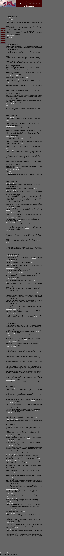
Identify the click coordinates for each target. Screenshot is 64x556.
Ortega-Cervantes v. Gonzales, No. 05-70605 (12, 230)
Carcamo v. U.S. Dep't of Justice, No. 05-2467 (12, 489)
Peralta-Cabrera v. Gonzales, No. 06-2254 (11, 217)
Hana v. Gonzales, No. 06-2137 (10, 50)
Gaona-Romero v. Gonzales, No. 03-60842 (11, 341)
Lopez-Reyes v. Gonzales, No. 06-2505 (11, 474)
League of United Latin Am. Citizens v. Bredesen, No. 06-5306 (14, 272)
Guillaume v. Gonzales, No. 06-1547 (11, 21)
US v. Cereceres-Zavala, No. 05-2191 (11, 309)
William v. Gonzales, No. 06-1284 (10, 207)
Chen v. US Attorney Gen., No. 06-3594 (11, 136)
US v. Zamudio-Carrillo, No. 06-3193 (11, 313)
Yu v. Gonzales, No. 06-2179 (10, 183)
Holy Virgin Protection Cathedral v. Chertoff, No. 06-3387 (13, 360)
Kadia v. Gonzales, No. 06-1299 (10, 222)
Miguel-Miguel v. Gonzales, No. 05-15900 (11, 304)
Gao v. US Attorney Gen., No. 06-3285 (11, 190)
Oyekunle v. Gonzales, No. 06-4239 (11, 346)
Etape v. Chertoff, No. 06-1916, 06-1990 (11, 498)
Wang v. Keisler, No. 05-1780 (10, 89)
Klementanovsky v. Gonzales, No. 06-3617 (11, 278)
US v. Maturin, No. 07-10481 (10, 173)
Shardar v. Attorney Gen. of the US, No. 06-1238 (12, 79)
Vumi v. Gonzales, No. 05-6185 (10, 268)
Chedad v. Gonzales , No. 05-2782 (10, 469)
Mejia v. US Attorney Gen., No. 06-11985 (11, 246)
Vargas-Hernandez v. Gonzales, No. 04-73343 (12, 522)
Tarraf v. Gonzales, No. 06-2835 (10, 503)
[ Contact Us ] (5, 552)
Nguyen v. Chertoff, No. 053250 (10, 145)
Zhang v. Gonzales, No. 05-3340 (10, 513)
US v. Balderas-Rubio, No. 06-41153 (11, 212)
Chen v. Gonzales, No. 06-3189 (10, 355)
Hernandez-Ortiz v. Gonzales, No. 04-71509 (12, 454)
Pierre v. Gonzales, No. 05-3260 (10, 129)
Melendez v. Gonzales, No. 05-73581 (11, 103)
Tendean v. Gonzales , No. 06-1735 (10, 117)
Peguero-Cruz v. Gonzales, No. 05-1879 (11, 255)
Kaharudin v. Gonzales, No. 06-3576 (11, 282)
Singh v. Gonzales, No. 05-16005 (10, 380)
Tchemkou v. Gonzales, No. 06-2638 (11, 509)
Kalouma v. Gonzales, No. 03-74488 (11, 291)
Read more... (13, 19)
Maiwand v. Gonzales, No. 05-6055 (11, 140)
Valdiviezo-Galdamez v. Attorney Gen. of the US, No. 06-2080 (14, 202)
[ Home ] (1, 552)
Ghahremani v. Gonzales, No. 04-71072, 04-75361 (12, 419)
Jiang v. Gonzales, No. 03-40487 (10, 260)
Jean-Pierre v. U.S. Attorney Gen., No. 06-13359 (12, 107)
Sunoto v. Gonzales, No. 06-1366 (10, 17)
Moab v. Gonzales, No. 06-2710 (10, 150)
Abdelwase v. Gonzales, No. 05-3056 (11, 440)
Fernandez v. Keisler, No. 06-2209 (10, 35)
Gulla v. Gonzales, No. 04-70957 (10, 412)
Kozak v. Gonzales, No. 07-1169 (10, 126)
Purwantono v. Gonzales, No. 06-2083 (11, 402)
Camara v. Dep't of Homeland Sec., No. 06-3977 (12, 493)
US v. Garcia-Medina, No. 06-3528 (10, 398)
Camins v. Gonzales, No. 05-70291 (10, 294)
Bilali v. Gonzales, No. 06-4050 (10, 84)
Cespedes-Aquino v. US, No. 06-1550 (11, 333)
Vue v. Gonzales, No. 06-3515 (10, 445)
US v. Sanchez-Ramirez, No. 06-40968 (11, 337)
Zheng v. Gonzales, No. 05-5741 (10, 71)
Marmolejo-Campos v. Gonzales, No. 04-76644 (12, 169)
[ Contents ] (9, 552)
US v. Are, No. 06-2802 (9, 435)
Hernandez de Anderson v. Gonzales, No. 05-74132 (13, 460)
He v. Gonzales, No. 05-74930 (10, 242)
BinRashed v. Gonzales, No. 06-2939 (11, 160)
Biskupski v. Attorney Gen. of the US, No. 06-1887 (13, 30)
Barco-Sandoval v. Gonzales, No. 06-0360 (11, 484)
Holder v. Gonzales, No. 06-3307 (10, 365)
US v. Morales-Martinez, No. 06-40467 (11, 426)
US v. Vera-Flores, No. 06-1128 (10, 464)
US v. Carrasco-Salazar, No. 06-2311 (11, 529)
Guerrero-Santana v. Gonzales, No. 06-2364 (12, 388)
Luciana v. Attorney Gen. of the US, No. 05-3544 (12, 75)
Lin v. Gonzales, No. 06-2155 (10, 122)
